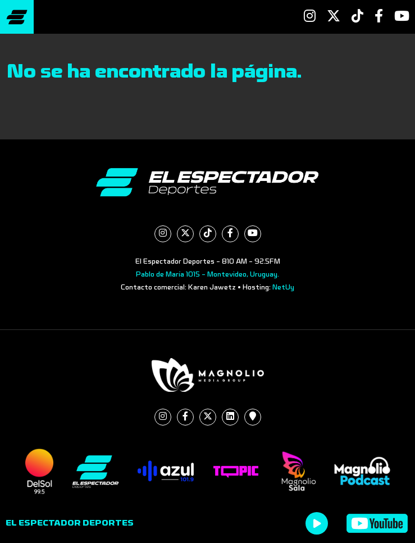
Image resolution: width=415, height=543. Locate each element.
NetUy (283, 287)
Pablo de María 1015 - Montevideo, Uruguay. (207, 274)
